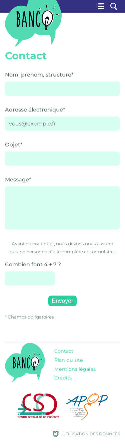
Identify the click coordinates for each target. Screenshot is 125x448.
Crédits (63, 378)
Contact (63, 351)
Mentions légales (75, 369)
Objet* (13, 144)
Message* (18, 179)
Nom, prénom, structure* (39, 75)
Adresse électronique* (35, 110)
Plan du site (68, 360)
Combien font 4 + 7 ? (33, 264)
